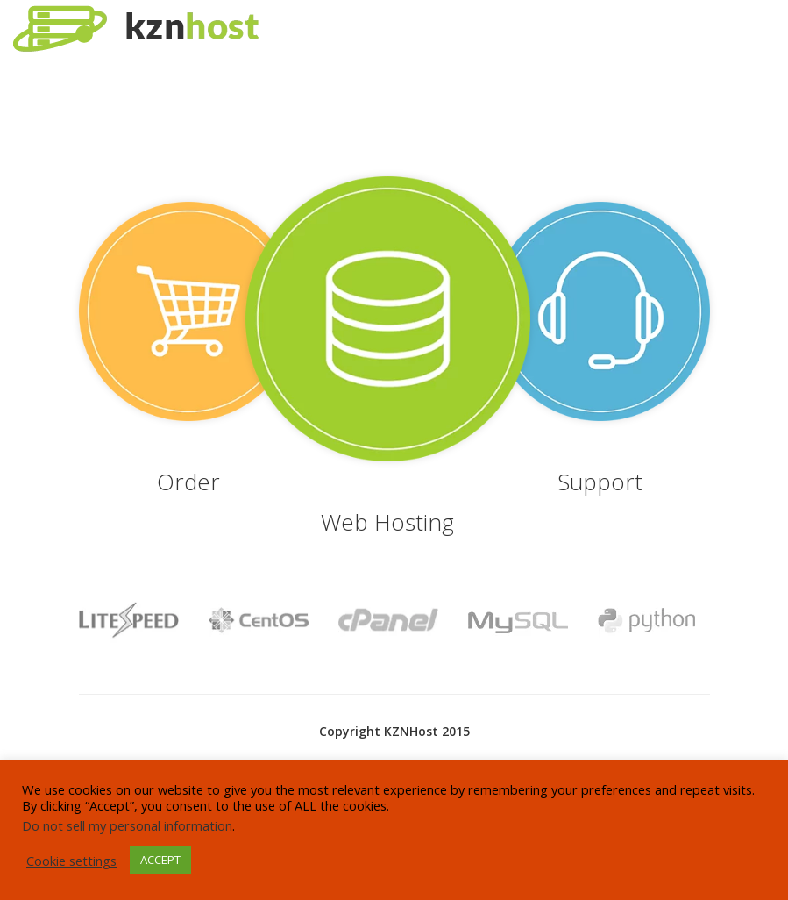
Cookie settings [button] (71, 860)
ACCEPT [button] (160, 860)
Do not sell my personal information (127, 825)
